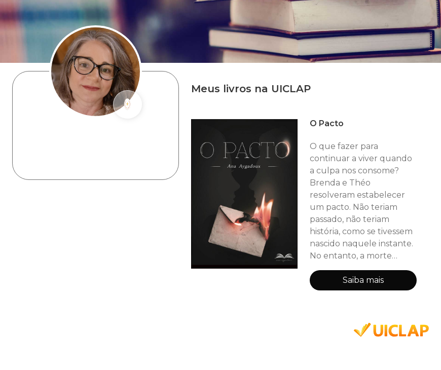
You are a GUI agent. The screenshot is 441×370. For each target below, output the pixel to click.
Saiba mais (363, 280)
